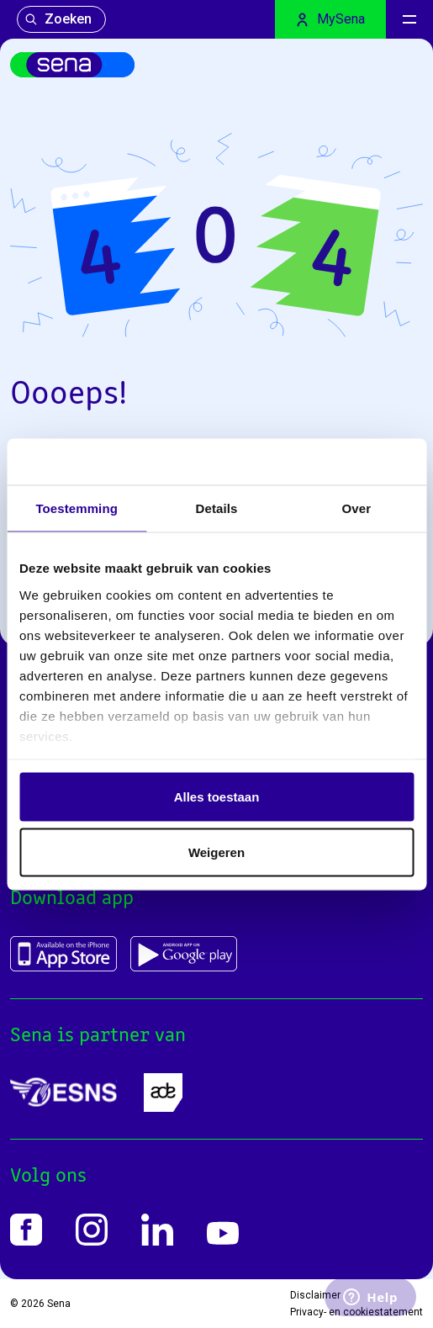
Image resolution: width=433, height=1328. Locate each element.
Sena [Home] (59, 1303)
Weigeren (216, 851)
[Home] (72, 64)
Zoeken (58, 19)
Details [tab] (217, 508)
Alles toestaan (217, 797)
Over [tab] (357, 508)
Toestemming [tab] (76, 508)
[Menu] (409, 19)
